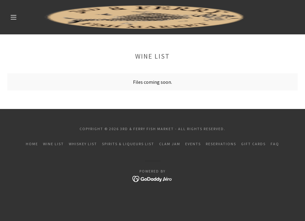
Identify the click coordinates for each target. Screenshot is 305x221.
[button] (14, 17)
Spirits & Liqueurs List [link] (128, 144)
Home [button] (32, 144)
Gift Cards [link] (253, 144)
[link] (145, 17)
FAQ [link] (275, 144)
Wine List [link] (53, 144)
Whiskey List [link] (83, 144)
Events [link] (193, 144)
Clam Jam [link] (169, 144)
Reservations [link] (221, 144)
